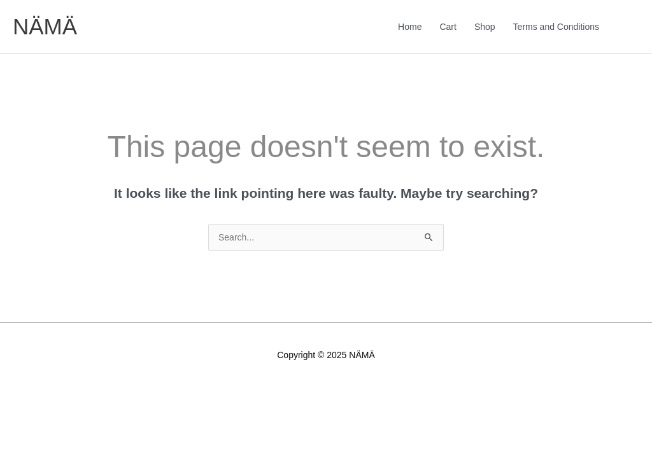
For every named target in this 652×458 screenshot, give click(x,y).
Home (410, 27)
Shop (484, 27)
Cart (447, 27)
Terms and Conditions (556, 27)
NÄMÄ (45, 26)
